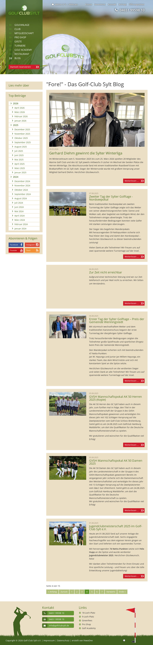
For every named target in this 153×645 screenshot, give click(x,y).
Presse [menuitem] (88, 4)
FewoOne (88, 640)
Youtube (13, 250)
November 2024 (22, 185)
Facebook (14, 244)
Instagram (30, 244)
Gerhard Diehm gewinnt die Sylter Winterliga (85, 153)
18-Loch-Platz (88, 612)
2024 (15, 176)
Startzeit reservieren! (20, 66)
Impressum (49, 640)
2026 (15, 103)
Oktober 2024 (21, 189)
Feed (28, 250)
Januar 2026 (20, 120)
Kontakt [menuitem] (112, 4)
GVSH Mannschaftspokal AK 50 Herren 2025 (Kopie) (115, 398)
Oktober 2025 (21, 138)
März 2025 (19, 168)
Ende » (122, 591)
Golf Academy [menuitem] (23, 49)
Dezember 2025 (22, 129)
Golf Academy (89, 628)
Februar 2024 (21, 224)
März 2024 (19, 220)
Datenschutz (63, 640)
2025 (15, 125)
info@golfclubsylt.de (59, 625)
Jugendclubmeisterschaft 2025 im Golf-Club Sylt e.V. (115, 528)
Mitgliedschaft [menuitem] (24, 33)
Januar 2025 (20, 172)
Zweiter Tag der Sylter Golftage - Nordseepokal (111, 198)
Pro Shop (86, 624)
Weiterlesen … (135, 181)
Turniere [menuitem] (20, 45)
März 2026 (19, 112)
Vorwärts (110, 591)
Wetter (59, 4)
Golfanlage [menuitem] (21, 25)
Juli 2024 (18, 202)
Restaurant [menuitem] (21, 54)
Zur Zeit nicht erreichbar (105, 272)
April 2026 (19, 107)
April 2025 (19, 163)
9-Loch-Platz (88, 616)
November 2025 (22, 133)
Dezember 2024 (22, 181)
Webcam (73, 4)
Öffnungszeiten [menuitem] (137, 4)
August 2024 (20, 198)
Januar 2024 (20, 228)
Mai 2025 (19, 159)
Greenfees (87, 620)
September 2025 (22, 142)
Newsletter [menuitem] (100, 4)
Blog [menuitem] (17, 58)
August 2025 (20, 146)
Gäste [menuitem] (18, 41)
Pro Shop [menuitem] (20, 37)
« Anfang (52, 591)
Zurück (64, 591)
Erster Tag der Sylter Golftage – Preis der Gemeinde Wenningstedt (116, 321)
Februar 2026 (21, 116)
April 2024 (19, 215)
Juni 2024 (19, 207)
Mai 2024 (19, 211)
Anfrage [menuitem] (123, 4)
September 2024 (22, 194)
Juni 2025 (19, 155)
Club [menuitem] (17, 29)
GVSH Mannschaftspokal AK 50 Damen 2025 (115, 462)
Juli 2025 (18, 151)
